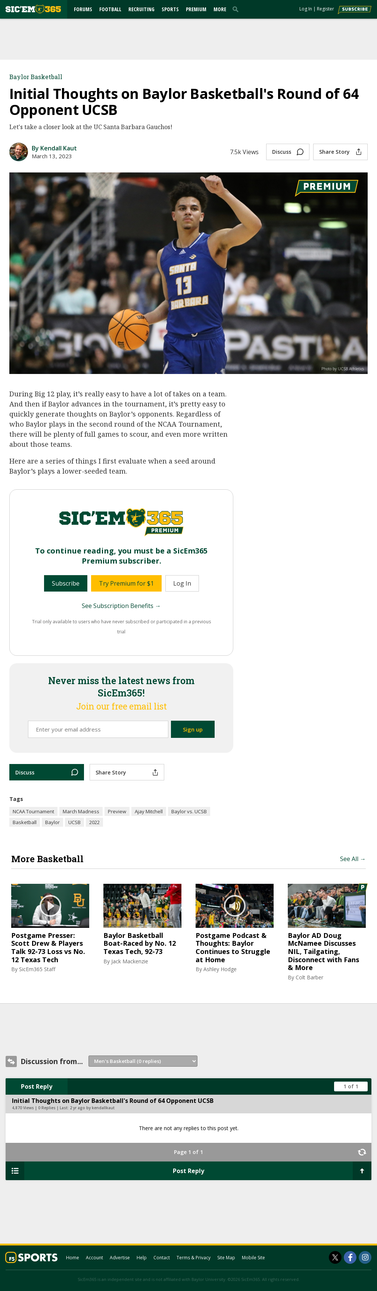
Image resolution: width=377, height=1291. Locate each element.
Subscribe (66, 583)
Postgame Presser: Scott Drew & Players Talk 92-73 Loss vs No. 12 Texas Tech (48, 948)
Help (142, 1257)
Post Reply (36, 1086)
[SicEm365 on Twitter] (335, 1257)
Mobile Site (253, 1257)
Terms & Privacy (194, 1257)
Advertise (120, 1257)
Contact (161, 1257)
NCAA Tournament (33, 811)
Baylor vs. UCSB (189, 811)
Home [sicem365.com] (72, 1257)
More (220, 9)
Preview (117, 811)
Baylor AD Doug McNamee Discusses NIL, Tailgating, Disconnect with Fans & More (323, 952)
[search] (237, 9)
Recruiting (141, 9)
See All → (353, 859)
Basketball (25, 822)
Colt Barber (309, 977)
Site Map (226, 1257)
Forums (83, 9)
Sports (170, 9)
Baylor (52, 822)
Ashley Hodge (220, 969)
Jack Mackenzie (129, 961)
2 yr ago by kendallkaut (92, 1107)
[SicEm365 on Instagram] (365, 1257)
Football (110, 9)
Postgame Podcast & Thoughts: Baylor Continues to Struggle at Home (233, 948)
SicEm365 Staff (37, 969)
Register (325, 9)
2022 (94, 822)
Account (94, 1257)
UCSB (74, 822)
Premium (196, 9)
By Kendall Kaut (54, 148)
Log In (305, 9)
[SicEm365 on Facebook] (350, 1257)
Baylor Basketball (35, 77)
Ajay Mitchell (149, 811)
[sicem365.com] (33, 9)
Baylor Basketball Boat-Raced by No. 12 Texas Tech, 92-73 (139, 944)
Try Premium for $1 (126, 583)
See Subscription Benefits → (121, 606)
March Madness (81, 811)
